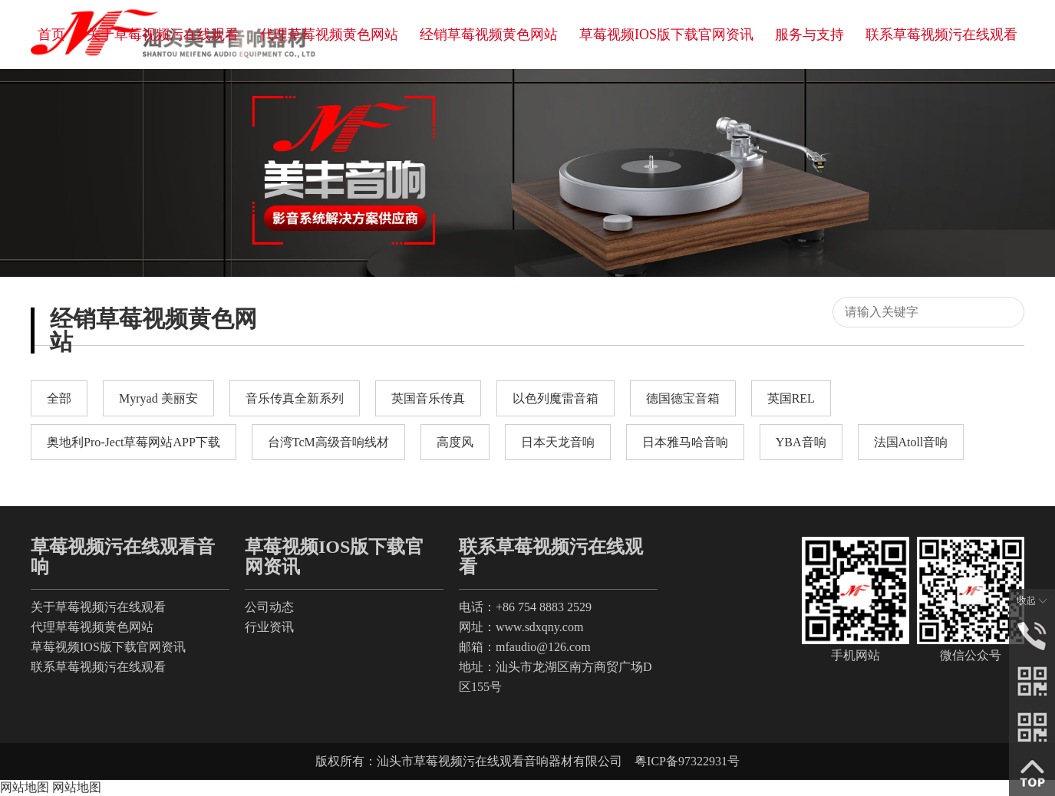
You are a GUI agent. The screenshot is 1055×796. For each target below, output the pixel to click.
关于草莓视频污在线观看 (163, 34)
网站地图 (24, 787)
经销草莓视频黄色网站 (489, 34)
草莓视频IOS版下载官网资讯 (666, 34)
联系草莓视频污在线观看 (941, 34)
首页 (51, 34)
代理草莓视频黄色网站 (329, 34)
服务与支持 (809, 34)
